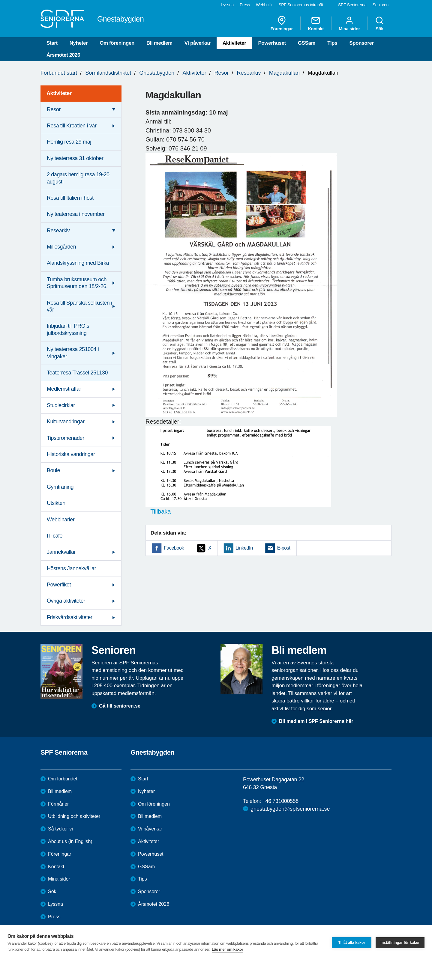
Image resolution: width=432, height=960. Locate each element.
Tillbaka (158, 511)
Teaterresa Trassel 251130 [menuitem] (77, 373)
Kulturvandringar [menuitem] (66, 422)
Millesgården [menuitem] (61, 247)
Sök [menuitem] (379, 23)
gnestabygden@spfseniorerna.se (290, 809)
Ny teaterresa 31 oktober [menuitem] (75, 158)
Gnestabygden (156, 73)
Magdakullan (284, 73)
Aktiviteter (234, 43)
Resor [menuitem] (54, 109)
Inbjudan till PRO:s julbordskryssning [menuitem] (68, 329)
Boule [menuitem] (53, 470)
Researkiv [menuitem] (58, 231)
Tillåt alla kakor (351, 943)
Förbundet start (58, 73)
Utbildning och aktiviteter (74, 816)
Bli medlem (159, 43)
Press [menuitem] (245, 4)
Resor (221, 73)
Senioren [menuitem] (380, 4)
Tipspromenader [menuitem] (65, 438)
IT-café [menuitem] (54, 536)
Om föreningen (117, 43)
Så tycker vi (60, 828)
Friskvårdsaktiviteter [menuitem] (69, 617)
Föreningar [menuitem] (282, 23)
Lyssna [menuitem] (227, 4)
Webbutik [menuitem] (264, 4)
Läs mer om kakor (227, 949)
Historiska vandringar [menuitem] (71, 454)
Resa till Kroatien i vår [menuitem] (71, 126)
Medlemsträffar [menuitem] (64, 389)
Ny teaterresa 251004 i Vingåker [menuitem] (73, 352)
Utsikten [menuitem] (56, 503)
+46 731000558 (280, 801)
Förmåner (58, 803)
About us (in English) (70, 841)
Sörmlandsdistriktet (108, 73)
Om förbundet (62, 778)
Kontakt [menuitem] (316, 23)
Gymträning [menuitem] (60, 487)
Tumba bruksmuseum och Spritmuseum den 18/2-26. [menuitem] (77, 282)
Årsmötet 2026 (63, 55)
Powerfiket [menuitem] (59, 585)
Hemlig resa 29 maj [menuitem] (69, 142)
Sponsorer (361, 43)
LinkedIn (244, 547)
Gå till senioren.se (119, 705)
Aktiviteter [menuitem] (59, 93)
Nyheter (79, 43)
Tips (332, 43)
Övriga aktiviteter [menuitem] (66, 601)
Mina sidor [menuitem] (349, 23)
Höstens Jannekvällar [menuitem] (71, 568)
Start (52, 43)
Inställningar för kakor (400, 943)
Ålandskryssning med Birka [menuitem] (78, 263)
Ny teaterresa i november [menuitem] (76, 214)
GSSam (306, 43)
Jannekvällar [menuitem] (61, 552)
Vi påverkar (197, 43)
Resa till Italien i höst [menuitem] (70, 198)
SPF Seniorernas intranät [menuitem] (300, 4)
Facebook (174, 547)
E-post (283, 547)
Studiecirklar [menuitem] (61, 405)
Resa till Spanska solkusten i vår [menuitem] (79, 306)
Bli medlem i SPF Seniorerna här (316, 721)
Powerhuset (272, 43)
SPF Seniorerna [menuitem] (352, 4)
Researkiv (249, 73)
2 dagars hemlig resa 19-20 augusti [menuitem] (78, 177)
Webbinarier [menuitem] (60, 520)
